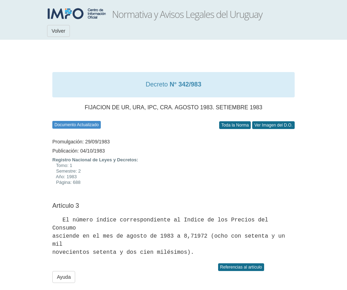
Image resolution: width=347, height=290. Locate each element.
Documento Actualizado (76, 124)
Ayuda (64, 277)
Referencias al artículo (241, 267)
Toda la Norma (235, 125)
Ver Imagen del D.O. (273, 125)
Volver (58, 31)
